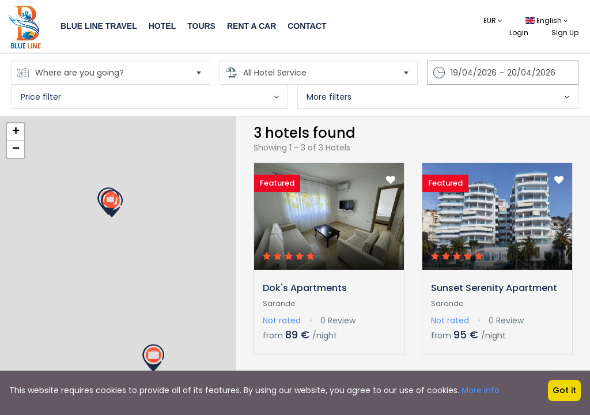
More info (481, 390)
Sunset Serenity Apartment (494, 288)
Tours (201, 26)
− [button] (16, 149)
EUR (492, 20)
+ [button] (16, 132)
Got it (564, 390)
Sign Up (564, 32)
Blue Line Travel (98, 26)
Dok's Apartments (305, 288)
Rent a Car (251, 26)
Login (518, 32)
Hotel (162, 26)
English (546, 20)
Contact (307, 26)
